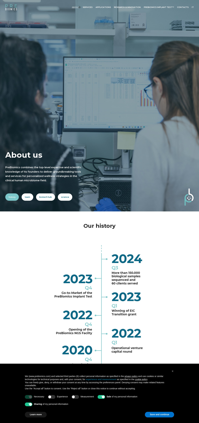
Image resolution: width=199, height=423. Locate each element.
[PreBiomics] (11, 7)
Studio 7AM (161, 355)
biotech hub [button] (45, 67)
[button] (149, 332)
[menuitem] (76, 7)
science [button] (65, 67)
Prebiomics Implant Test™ (159, 7)
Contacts (183, 7)
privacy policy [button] (131, 376)
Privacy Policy (155, 342)
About (76, 7)
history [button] (12, 67)
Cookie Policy (155, 346)
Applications (103, 7)
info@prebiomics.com (36, 346)
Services (88, 7)
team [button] (27, 67)
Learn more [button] (36, 414)
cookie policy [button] (141, 379)
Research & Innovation (127, 7)
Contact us (69, 350)
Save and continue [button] (159, 414)
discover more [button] (115, 356)
